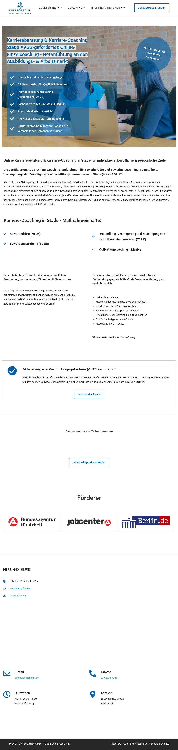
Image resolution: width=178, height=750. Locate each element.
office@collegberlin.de (26, 677)
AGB (125, 743)
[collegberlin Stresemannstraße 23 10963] (89, 635)
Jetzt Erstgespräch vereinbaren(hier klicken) (154, 53)
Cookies (165, 743)
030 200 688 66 (109, 677)
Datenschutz (151, 743)
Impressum (136, 743)
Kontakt (116, 743)
